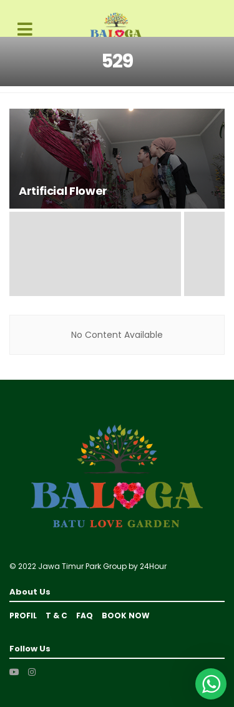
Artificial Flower (63, 191)
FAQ (84, 615)
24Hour (153, 566)
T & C (56, 615)
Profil (23, 615)
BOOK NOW (126, 615)
